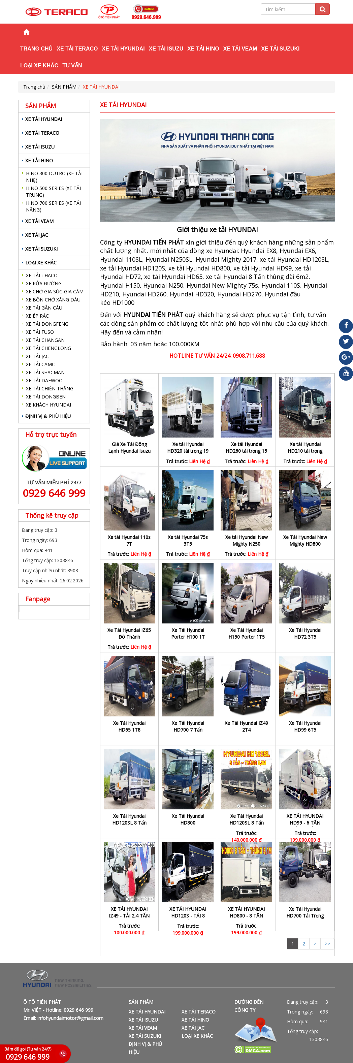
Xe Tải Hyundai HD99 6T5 (305, 726)
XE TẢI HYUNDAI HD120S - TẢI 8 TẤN (187, 916)
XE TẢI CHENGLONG (48, 348)
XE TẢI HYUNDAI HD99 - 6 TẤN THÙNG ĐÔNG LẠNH (305, 826)
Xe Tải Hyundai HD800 (188, 819)
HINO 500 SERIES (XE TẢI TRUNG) (53, 191)
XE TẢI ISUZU (166, 49)
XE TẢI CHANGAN (45, 340)
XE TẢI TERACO (77, 49)
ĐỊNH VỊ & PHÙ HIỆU (48, 416)
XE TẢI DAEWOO (44, 380)
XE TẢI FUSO (40, 332)
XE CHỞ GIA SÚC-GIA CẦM (55, 291)
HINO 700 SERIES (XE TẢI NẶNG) (53, 206)
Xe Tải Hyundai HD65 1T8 (129, 726)
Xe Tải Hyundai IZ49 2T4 (246, 726)
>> (327, 943)
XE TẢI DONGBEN (46, 396)
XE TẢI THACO (42, 275)
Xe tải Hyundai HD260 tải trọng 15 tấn (246, 451)
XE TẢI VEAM (240, 49)
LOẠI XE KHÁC (39, 65)
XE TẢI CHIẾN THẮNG (49, 388)
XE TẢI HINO (203, 49)
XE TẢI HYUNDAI (123, 49)
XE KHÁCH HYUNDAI (48, 404)
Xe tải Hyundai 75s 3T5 (188, 540)
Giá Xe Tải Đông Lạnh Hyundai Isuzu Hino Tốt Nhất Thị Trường (129, 454)
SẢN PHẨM (64, 87)
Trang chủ (36, 49)
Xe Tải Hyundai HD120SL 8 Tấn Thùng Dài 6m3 (246, 823)
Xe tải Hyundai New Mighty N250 (246, 540)
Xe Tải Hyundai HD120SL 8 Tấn (129, 819)
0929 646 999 (54, 493)
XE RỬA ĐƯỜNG (44, 283)
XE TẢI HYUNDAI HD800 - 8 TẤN (246, 912)
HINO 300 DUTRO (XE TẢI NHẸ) (54, 176)
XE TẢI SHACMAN (45, 372)
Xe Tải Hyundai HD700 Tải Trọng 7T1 (305, 916)
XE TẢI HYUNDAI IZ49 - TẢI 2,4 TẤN (129, 912)
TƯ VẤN (72, 65)
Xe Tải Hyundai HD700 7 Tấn (188, 726)
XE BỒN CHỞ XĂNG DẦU (53, 299)
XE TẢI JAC (36, 235)
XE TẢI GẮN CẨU (44, 307)
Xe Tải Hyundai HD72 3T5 (305, 633)
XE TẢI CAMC (40, 364)
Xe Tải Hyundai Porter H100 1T (188, 633)
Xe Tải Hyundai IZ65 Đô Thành (129, 633)
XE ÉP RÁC (37, 316)
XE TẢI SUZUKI (280, 49)
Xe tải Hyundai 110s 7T (129, 540)
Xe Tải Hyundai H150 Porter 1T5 (246, 633)
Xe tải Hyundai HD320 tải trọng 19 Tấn (187, 451)
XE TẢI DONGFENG (47, 324)
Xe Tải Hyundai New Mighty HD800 (305, 540)
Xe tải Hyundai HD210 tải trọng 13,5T (305, 451)
